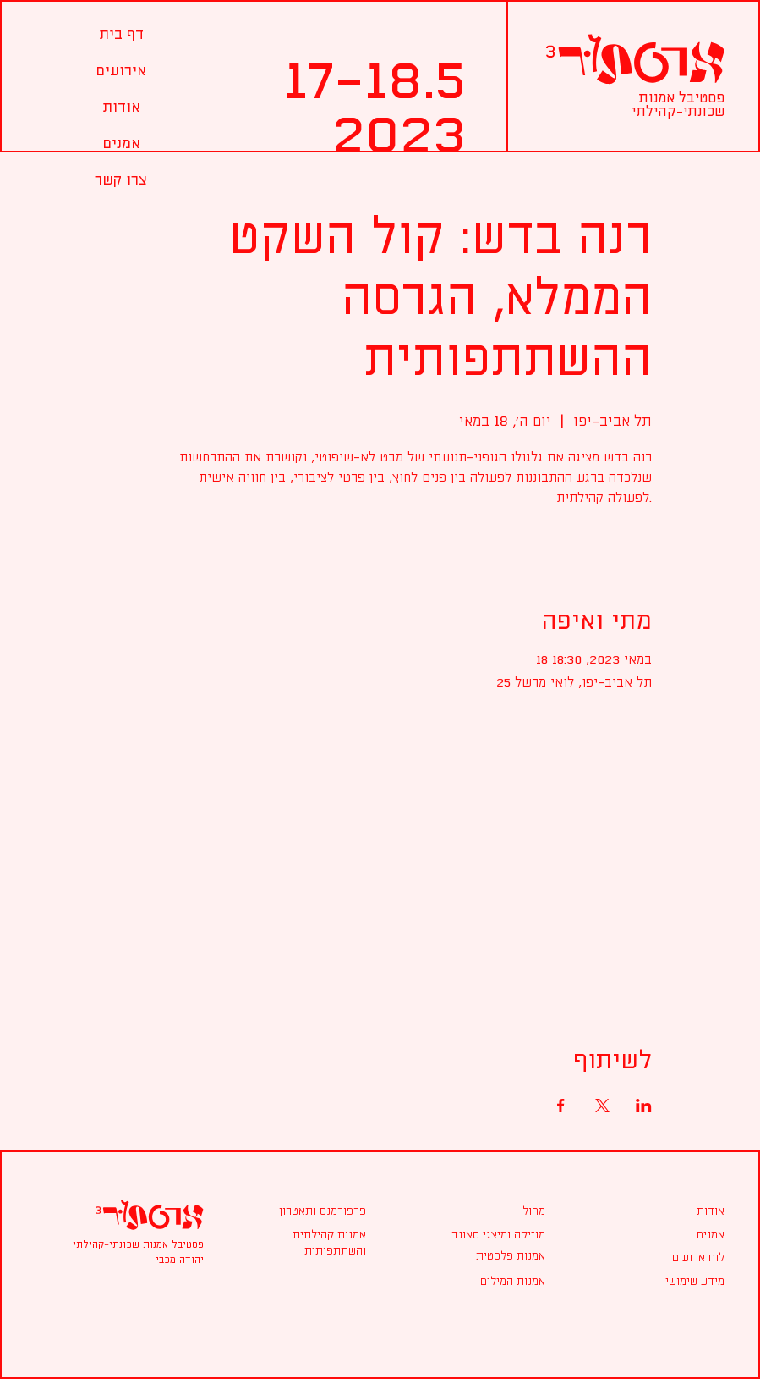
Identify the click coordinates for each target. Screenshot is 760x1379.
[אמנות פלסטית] (481, 1256)
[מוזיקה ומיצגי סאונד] (481, 1235)
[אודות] (694, 1211)
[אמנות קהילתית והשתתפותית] (302, 1243)
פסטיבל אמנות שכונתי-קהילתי (678, 105)
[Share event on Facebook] (561, 1105)
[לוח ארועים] (694, 1257)
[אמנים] (694, 1235)
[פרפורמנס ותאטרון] (302, 1211)
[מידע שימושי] (694, 1281)
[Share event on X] (602, 1105)
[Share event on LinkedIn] (644, 1105)
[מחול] (533, 1211)
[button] (121, 70)
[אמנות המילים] (481, 1281)
